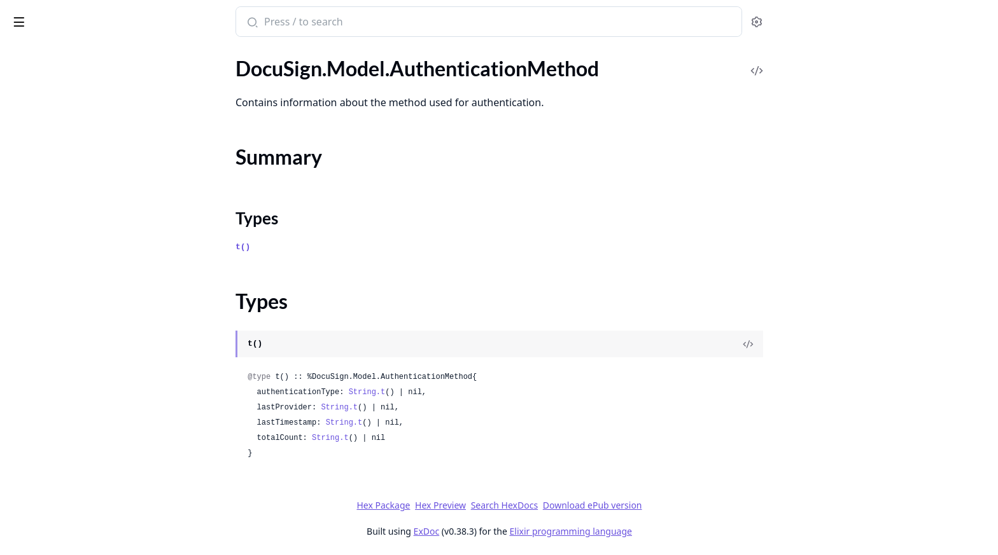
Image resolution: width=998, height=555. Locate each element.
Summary (43, 122)
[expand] (178, 68)
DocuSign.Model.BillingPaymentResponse (90, 487)
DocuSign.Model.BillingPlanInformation (90, 538)
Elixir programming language (666, 531)
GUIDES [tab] (25, 54)
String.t (462, 392)
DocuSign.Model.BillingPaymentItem (90, 452)
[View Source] (843, 344)
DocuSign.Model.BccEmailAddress (84, 212)
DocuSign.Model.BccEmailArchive (83, 229)
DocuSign (35, 15)
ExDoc (522, 531)
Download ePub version (687, 505)
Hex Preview (535, 505)
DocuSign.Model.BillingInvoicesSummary (90, 418)
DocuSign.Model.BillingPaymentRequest (90, 469)
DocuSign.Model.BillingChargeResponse (90, 315)
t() (338, 247)
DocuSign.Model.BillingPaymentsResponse (90, 504)
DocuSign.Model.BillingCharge (76, 298)
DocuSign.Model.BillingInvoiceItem (86, 384)
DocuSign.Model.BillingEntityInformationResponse (90, 349)
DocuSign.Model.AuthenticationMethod (90, 100)
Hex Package (478, 505)
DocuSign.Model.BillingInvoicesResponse (90, 401)
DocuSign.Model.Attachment (72, 83)
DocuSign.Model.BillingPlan (69, 521)
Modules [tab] (82, 54)
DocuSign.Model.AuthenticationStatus (90, 160)
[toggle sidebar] (174, 19)
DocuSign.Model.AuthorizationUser (87, 178)
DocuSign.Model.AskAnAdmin (75, 66)
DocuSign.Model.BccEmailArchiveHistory (90, 246)
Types (35, 138)
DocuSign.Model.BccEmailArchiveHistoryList (90, 263)
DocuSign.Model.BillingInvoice (76, 366)
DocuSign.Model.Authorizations (79, 195)
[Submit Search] (347, 23)
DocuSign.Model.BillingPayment (79, 435)
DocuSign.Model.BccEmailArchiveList (90, 281)
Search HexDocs (599, 505)
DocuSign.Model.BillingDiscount (80, 332)
